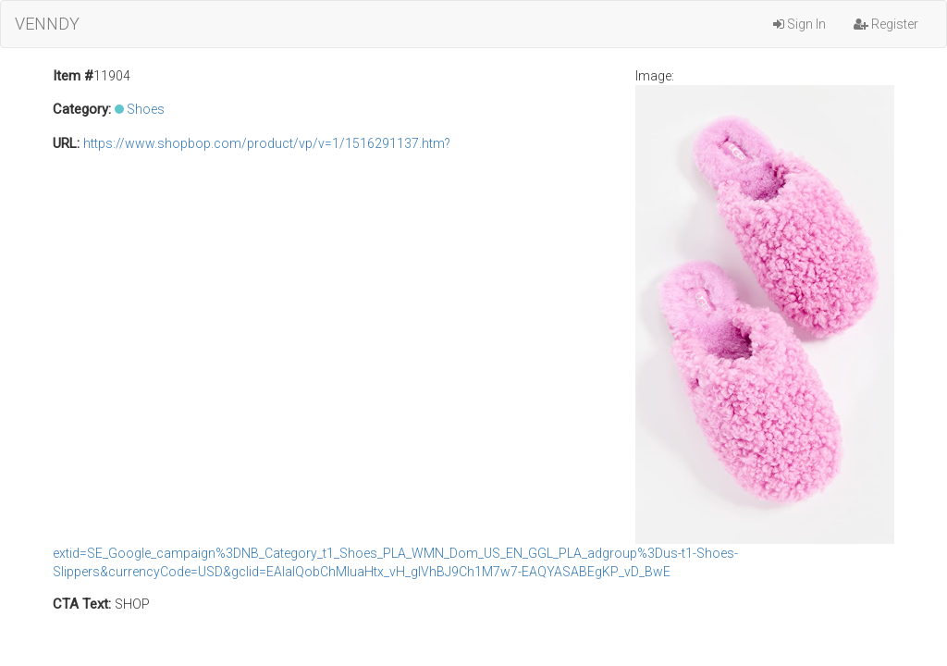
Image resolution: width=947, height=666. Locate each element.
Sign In (799, 24)
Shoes (146, 109)
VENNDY (47, 23)
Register (886, 24)
